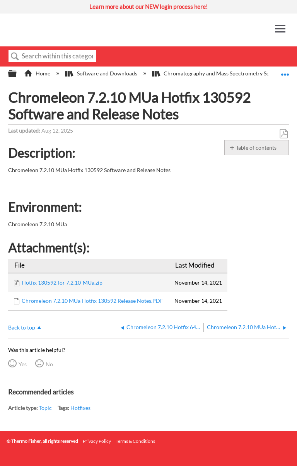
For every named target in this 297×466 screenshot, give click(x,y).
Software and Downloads (101, 73)
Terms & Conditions (135, 441)
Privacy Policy (97, 441)
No (49, 364)
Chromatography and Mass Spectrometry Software (219, 73)
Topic (45, 408)
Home (37, 73)
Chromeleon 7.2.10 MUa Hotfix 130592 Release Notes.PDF (92, 300)
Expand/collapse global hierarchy (17, 74)
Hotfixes (80, 408)
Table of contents (256, 147)
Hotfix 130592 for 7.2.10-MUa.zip (62, 282)
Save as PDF (283, 134)
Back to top (21, 327)
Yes (23, 364)
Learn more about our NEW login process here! (148, 6)
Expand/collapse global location (285, 71)
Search (15, 57)
